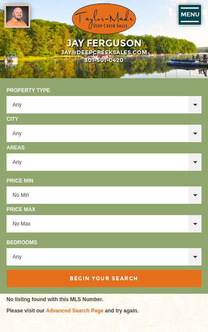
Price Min (19, 181)
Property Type (28, 90)
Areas (15, 148)
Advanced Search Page (75, 311)
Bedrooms (21, 242)
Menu (190, 14)
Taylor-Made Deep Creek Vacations (104, 19)
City (12, 119)
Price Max (21, 209)
